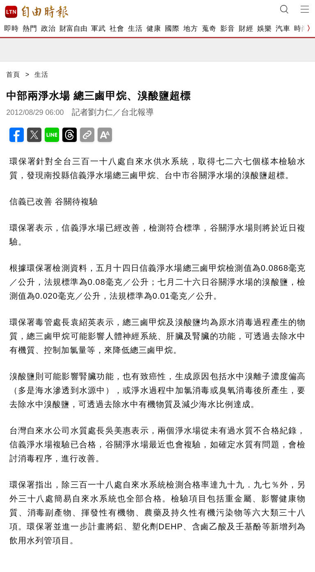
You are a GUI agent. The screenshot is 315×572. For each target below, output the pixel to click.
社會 (117, 28)
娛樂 (264, 28)
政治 (48, 28)
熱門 (30, 28)
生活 (135, 28)
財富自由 (73, 28)
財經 (246, 28)
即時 (11, 28)
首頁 (13, 74)
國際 (172, 28)
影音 (227, 28)
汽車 (283, 28)
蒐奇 (209, 28)
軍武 (98, 28)
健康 (153, 28)
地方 (190, 28)
